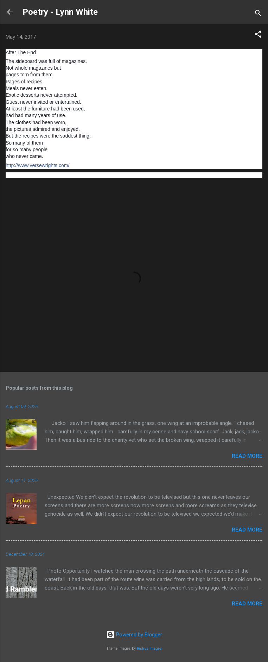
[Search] (258, 14)
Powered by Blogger (134, 634)
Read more (247, 456)
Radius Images (149, 648)
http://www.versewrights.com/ (37, 165)
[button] (258, 35)
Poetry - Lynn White (60, 12)
